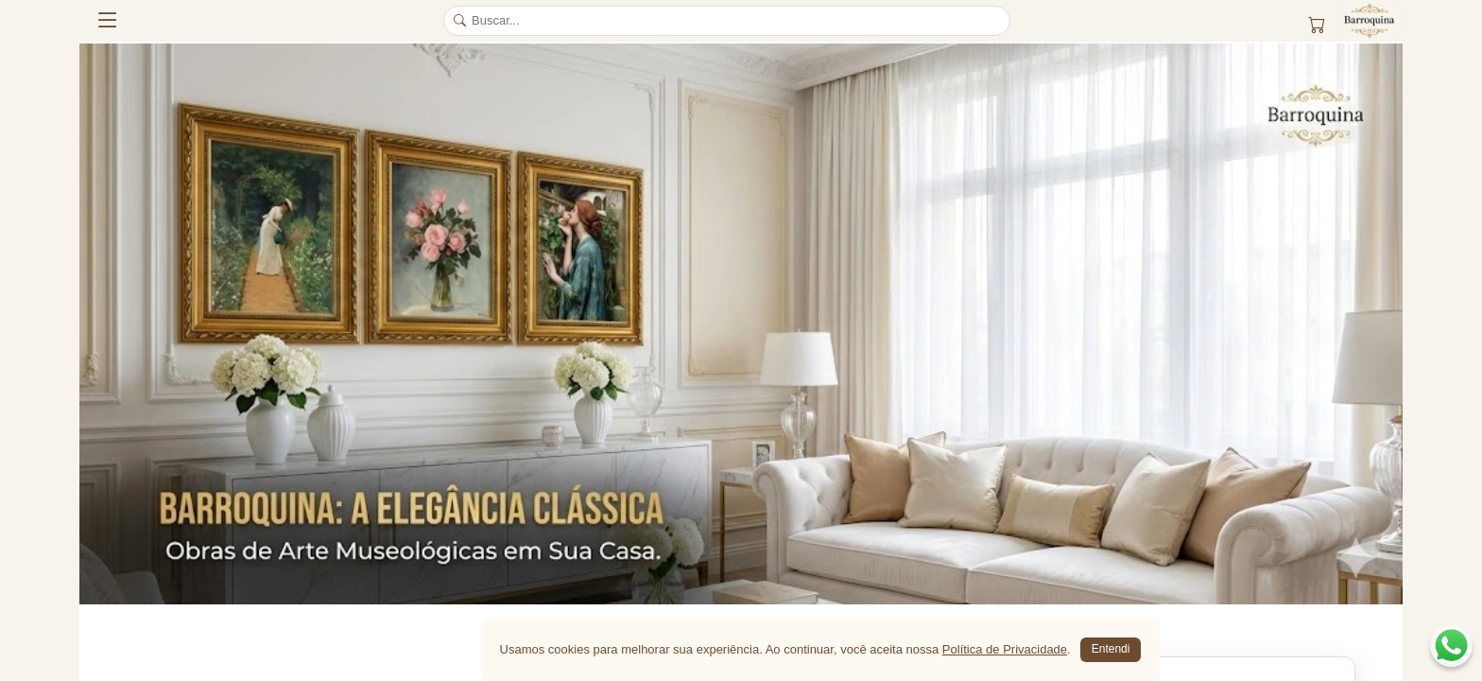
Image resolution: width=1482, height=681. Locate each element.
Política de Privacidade (1004, 649)
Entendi (1111, 648)
